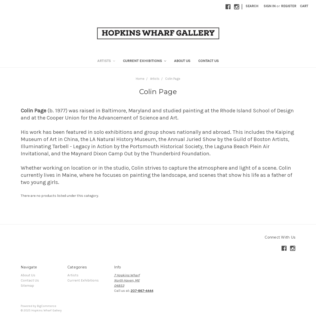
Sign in (270, 6)
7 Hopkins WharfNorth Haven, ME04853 (127, 280)
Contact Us (208, 61)
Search (252, 6)
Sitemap (27, 285)
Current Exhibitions (144, 61)
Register (288, 6)
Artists (106, 61)
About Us (182, 61)
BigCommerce (46, 306)
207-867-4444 (142, 291)
